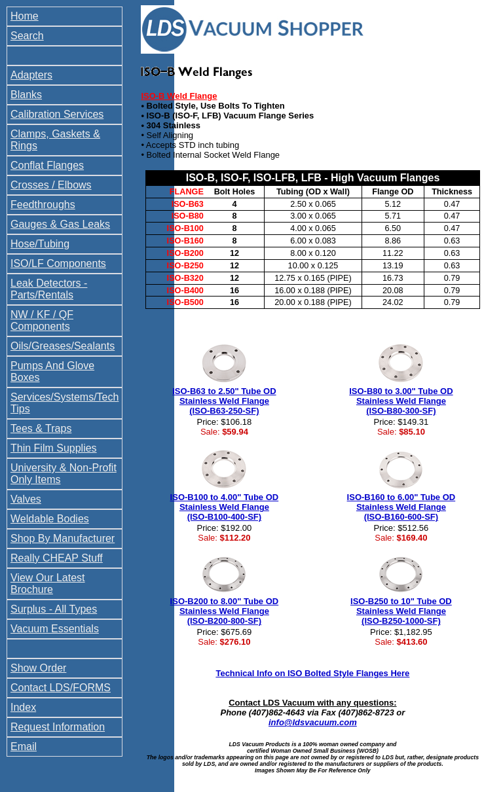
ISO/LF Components (58, 263)
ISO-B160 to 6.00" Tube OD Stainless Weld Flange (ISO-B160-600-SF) (401, 507)
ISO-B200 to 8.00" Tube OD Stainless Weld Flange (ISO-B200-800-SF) (224, 611)
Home (24, 16)
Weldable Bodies (49, 518)
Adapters (31, 75)
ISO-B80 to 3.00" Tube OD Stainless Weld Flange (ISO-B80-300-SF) (401, 401)
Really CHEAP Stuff (56, 558)
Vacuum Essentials (54, 628)
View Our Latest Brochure (47, 583)
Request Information (57, 726)
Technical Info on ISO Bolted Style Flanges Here (312, 673)
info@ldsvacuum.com (313, 722)
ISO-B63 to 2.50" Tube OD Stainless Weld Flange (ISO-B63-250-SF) (224, 401)
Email (23, 746)
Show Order (38, 668)
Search (27, 35)
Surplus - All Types (53, 609)
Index (23, 707)
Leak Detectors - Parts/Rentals (48, 289)
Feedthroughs (42, 204)
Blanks (26, 94)
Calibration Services (56, 114)
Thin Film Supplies (53, 448)
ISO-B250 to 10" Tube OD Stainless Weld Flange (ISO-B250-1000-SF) (401, 611)
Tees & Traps (40, 428)
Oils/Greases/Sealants (62, 345)
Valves (25, 499)
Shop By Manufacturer (62, 538)
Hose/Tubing (39, 243)
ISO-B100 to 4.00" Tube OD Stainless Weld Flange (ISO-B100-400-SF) (224, 507)
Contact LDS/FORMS (60, 687)
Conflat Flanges (47, 165)
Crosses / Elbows (51, 184)
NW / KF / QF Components (41, 320)
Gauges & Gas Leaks (60, 224)
